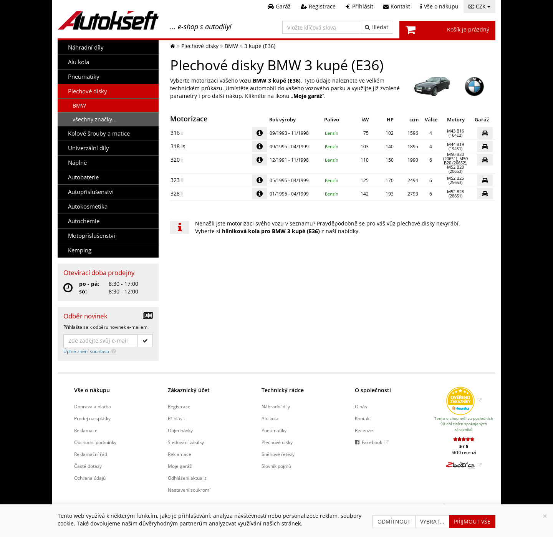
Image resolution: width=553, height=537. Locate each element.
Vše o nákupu (92, 390)
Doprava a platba (92, 406)
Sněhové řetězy (278, 454)
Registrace (179, 406)
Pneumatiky (83, 77)
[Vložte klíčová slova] (321, 27)
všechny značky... (95, 119)
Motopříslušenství (91, 236)
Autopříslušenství (91, 192)
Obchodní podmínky (95, 442)
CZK (479, 6)
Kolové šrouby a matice (99, 133)
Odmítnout (394, 521)
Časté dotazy (88, 466)
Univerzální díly (88, 148)
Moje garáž (180, 466)
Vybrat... (432, 521)
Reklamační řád (90, 454)
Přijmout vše (472, 521)
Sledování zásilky (186, 442)
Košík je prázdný (468, 29)
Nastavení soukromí (189, 490)
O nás (361, 406)
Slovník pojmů (276, 466)
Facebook (372, 442)
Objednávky (180, 430)
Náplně (77, 163)
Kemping (79, 250)
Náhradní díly (86, 47)
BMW (79, 105)
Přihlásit (176, 418)
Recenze (364, 430)
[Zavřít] (545, 516)
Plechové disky (87, 91)
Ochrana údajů (90, 478)
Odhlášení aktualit (187, 478)
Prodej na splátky (92, 418)
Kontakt (363, 418)
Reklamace (86, 430)
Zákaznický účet (189, 390)
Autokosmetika (88, 206)
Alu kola (78, 62)
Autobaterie (83, 177)
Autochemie (83, 221)
